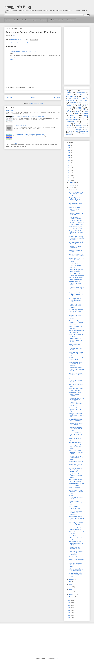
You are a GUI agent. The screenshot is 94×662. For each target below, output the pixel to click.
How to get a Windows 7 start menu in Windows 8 (76, 375)
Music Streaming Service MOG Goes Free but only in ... (76, 354)
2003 (69, 617)
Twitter (86, 129)
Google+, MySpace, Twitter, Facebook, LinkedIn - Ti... (75, 199)
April (70, 589)
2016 (69, 167)
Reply (11, 59)
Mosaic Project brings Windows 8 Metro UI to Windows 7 (76, 452)
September (72, 190)
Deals (80, 102)
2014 (69, 173)
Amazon (74, 91)
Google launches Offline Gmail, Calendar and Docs (75, 574)
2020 (69, 157)
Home (8, 20)
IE (84, 110)
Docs (86, 102)
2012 (69, 177)
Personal (70, 122)
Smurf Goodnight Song (19, 125)
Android (68, 93)
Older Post (56, 97)
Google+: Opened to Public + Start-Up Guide (76, 274)
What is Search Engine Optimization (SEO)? (75, 227)
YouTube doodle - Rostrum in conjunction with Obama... (76, 497)
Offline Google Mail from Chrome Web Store (76, 569)
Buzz (69, 98)
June (70, 584)
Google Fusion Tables (75, 442)
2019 (69, 160)
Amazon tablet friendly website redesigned (75, 528)
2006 (69, 610)
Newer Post (9, 97)
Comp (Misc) (17, 42)
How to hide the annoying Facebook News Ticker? (76, 255)
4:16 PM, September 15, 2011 (29, 51)
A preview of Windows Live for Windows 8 (75, 264)
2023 (69, 150)
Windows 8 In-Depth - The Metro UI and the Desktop (76, 260)
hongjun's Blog (17, 7)
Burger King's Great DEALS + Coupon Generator (74, 209)
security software (15, 51)
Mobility (51, 20)
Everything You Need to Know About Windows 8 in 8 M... (76, 369)
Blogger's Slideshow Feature (74, 345)
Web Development (81, 131)
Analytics (83, 91)
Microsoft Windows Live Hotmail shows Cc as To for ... (76, 537)
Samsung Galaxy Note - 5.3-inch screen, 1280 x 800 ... (76, 415)
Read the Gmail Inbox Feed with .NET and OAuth (75, 300)
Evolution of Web (73, 557)
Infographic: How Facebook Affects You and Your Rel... (75, 404)
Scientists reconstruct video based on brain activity (75, 317)
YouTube (68, 134)
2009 (69, 602)
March (71, 592)
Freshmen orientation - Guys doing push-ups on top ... (75, 340)
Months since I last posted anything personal (76, 398)
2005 (69, 612)
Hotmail (77, 110)
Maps (76, 113)
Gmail (69, 108)
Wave (70, 131)
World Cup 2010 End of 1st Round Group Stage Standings (28, 134)
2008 (69, 605)
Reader (67, 124)
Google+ (68, 110)
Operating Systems (72, 119)
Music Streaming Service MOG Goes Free (76, 389)
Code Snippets (70, 100)
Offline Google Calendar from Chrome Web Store (76, 565)
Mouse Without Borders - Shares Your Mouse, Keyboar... (76, 305)
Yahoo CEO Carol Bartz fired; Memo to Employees (75, 512)
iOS (22, 42)
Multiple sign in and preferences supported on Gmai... (76, 294)
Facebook (25, 20)
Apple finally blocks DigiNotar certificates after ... (75, 475)
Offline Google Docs (74, 487)
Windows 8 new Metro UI (76, 462)
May (70, 587)
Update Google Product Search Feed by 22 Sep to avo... (76, 518)
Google (16, 20)
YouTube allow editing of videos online (76, 358)
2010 (69, 600)
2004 (69, 615)
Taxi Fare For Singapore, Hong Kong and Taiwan (19, 143)
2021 (69, 155)
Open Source (74, 118)
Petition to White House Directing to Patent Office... (75, 283)
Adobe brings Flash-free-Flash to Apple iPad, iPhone (76, 446)
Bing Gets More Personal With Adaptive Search (76, 278)
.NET (67, 91)
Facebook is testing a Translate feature (75, 548)
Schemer (83, 123)
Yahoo (83, 133)
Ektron (84, 104)
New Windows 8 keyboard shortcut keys (76, 331)
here (13, 35)
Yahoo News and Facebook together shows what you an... (75, 218)
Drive (78, 104)
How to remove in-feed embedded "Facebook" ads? (76, 492)
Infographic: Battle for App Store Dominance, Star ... (76, 289)
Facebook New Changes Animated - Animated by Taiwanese (76, 238)
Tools (69, 129)
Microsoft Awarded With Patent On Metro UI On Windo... (76, 457)
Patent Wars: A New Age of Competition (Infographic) (76, 553)
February (72, 594)
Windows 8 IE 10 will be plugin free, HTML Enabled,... (75, 363)
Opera (84, 118)
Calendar (76, 98)
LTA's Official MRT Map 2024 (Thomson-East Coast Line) (28, 116)
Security (60, 20)
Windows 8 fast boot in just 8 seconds (75, 465)
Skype (84, 125)
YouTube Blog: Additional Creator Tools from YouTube (76, 311)
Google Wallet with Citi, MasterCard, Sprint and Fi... (76, 232)
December (72, 182)
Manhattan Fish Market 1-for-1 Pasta (76, 213)
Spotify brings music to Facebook (75, 250)
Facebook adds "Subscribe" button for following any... (76, 380)
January (71, 597)
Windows (73, 133)
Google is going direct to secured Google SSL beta (76, 193)
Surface (86, 127)
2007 (69, 607)
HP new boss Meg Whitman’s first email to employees (76, 322)
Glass (86, 105)
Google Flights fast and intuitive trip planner (75, 419)
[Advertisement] (77, 55)
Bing (81, 94)
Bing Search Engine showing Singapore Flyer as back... (75, 409)
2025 (69, 145)
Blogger (86, 97)
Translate (78, 129)
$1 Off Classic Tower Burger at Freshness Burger (75, 434)
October (71, 187)
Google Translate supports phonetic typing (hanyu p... (76, 524)
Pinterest (84, 122)
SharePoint (78, 125)
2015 (69, 170)
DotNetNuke (71, 104)
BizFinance (71, 97)
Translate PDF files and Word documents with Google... (75, 428)
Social (72, 127)
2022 (69, 152)
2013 (69, 175)
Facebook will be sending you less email (76, 423)
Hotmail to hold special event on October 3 (75, 480)
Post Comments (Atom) (36, 103)
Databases (70, 20)
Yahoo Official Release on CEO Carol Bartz (76, 507)
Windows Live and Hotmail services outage (76, 484)
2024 (69, 147)
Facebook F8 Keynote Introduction (75, 246)
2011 (69, 180)
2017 (69, 165)
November (72, 185)
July (70, 582)
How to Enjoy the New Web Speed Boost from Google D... (76, 543)
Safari (75, 124)
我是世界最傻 (9, 110)
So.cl (67, 127)
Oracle (84, 119)
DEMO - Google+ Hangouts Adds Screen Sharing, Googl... (76, 269)
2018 (69, 162)
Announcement (80, 92)
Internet (68, 111)
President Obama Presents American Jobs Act (76, 503)
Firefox (79, 105)
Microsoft (43, 20)
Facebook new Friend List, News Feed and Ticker (76, 223)
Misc (72, 115)
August (71, 579)
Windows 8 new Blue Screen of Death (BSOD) (75, 394)
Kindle (86, 111)
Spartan (80, 127)
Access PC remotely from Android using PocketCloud (76, 470)
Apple (34, 20)
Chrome (83, 98)
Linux (70, 113)
